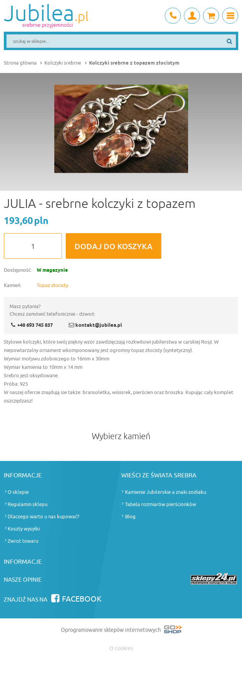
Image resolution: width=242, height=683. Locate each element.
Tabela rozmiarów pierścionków (160, 504)
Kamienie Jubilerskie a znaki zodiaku (165, 492)
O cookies (121, 648)
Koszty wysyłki (24, 529)
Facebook (82, 599)
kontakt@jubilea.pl (98, 325)
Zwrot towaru (23, 541)
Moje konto (192, 16)
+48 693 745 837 (173, 16)
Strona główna (20, 63)
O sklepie (18, 492)
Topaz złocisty (52, 285)
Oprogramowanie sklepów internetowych (121, 630)
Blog (130, 516)
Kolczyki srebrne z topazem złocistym (134, 63)
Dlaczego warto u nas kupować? (43, 516)
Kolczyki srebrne (62, 63)
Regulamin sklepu (27, 504)
